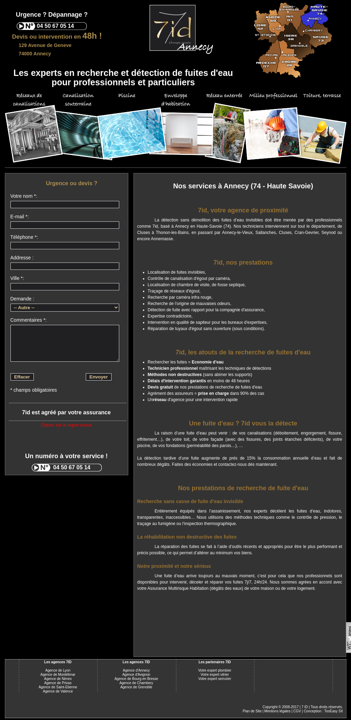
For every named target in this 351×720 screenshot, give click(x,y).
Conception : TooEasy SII (323, 711)
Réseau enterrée (224, 96)
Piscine (126, 96)
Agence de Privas (57, 683)
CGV (297, 711)
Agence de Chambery (136, 683)
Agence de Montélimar (57, 674)
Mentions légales (277, 711)
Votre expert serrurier (214, 679)
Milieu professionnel (273, 96)
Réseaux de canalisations (29, 100)
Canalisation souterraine (77, 100)
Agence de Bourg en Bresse (136, 679)
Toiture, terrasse (322, 96)
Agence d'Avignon (136, 674)
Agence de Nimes (58, 679)
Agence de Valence (58, 691)
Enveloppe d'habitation (175, 100)
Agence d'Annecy (136, 670)
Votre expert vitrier (214, 674)
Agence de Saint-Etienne (58, 687)
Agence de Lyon (57, 670)
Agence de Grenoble (136, 687)
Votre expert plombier (214, 670)
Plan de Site (252, 711)
